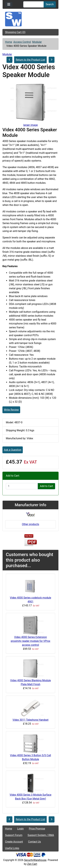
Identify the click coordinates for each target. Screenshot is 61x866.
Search (50, 4)
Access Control (22, 41)
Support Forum (13, 835)
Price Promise (37, 828)
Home (8, 41)
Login (20, 828)
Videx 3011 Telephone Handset (30, 719)
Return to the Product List (30, 59)
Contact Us (34, 841)
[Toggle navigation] (8, 4)
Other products (30, 524)
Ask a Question (12, 449)
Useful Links (12, 848)
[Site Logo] (30, 19)
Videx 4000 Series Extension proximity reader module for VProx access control (30, 641)
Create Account (14, 841)
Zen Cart (32, 864)
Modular (37, 41)
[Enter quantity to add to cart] (22, 486)
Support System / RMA (41, 835)
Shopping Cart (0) (15, 32)
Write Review (11, 409)
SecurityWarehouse (35, 860)
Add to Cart (46, 486)
